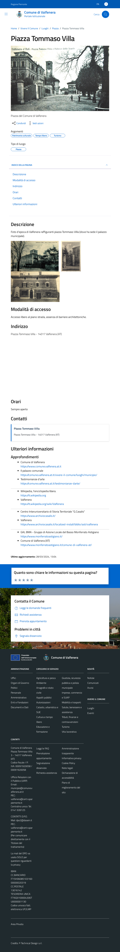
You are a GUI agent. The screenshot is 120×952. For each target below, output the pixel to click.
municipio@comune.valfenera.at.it (21, 790)
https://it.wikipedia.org (33, 495)
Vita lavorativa (69, 731)
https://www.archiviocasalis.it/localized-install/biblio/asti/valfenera (59, 524)
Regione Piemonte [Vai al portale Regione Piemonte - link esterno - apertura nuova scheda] (19, 4)
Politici (14, 688)
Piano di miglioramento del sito (71, 787)
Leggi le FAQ (42, 748)
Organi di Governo (20, 683)
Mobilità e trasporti (71, 702)
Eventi (90, 713)
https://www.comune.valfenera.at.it (41, 466)
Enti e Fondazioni (19, 702)
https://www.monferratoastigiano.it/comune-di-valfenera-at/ (56, 545)
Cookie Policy (68, 763)
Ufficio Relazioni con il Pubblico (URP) (21, 779)
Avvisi (90, 688)
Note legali (67, 768)
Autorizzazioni (43, 702)
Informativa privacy (71, 758)
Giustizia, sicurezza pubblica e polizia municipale (71, 683)
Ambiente (41, 683)
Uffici (13, 678)
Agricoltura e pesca (46, 678)
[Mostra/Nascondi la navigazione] (6, 14)
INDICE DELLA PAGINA (60, 165)
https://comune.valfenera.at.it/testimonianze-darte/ (50, 483)
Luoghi (90, 708)
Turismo (65, 727)
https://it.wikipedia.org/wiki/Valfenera (42, 504)
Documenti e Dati (19, 707)
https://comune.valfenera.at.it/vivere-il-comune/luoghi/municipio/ (59, 475)
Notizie (90, 678)
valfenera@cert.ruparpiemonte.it (22, 801)
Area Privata (17, 924)
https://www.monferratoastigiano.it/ (41, 536)
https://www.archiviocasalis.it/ (38, 516)
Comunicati (93, 683)
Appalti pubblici (44, 697)
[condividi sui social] (18, 123)
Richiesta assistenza (46, 773)
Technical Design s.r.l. (31, 943)
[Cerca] (105, 14)
